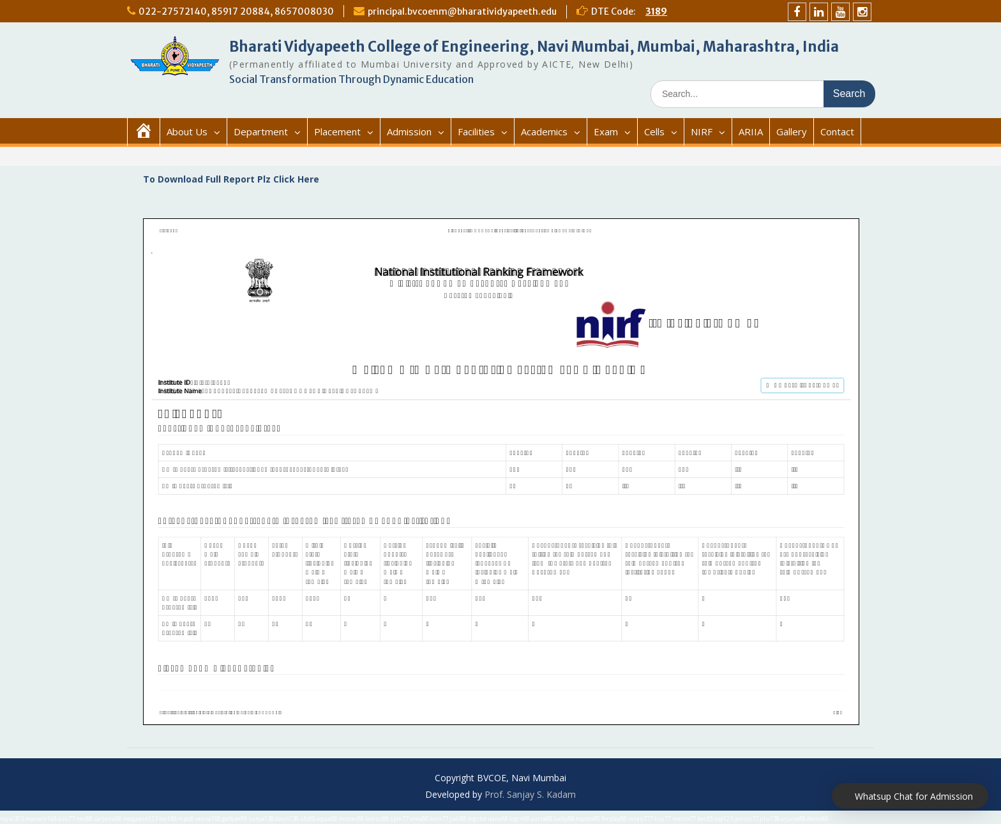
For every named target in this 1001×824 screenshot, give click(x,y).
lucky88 (564, 818)
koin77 (439, 818)
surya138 (261, 818)
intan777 (640, 818)
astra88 (541, 818)
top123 (723, 818)
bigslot (477, 818)
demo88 (818, 818)
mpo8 (185, 818)
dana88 (498, 818)
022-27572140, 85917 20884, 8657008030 (236, 11)
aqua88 (327, 818)
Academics (544, 131)
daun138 (287, 818)
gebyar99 (234, 818)
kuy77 (662, 818)
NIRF (701, 131)
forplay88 (614, 818)
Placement (337, 131)
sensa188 (208, 818)
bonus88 (377, 818)
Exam (606, 131)
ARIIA (751, 131)
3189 (656, 11)
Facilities (476, 131)
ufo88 (307, 818)
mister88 (351, 818)
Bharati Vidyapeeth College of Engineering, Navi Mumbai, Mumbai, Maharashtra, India (534, 47)
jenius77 (746, 818)
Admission (409, 131)
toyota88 (588, 818)
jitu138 (769, 818)
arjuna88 (793, 818)
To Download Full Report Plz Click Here (231, 179)
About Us (187, 131)
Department (261, 131)
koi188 (168, 818)
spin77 (399, 818)
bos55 (705, 818)
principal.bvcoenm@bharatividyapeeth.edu (462, 11)
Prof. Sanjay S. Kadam (530, 794)
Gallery (791, 131)
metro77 (684, 818)
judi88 (458, 818)
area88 (419, 818)
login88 (519, 818)
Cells (654, 131)
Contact (837, 131)
